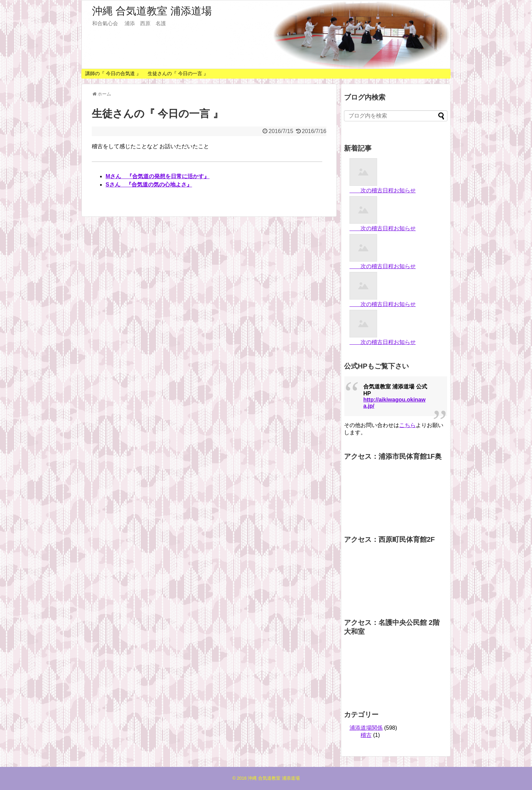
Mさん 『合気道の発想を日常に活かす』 (157, 176)
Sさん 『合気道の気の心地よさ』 (149, 185)
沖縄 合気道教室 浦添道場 (152, 11)
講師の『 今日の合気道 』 (113, 73)
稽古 (366, 735)
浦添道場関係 (366, 728)
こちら (407, 425)
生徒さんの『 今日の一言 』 (178, 73)
